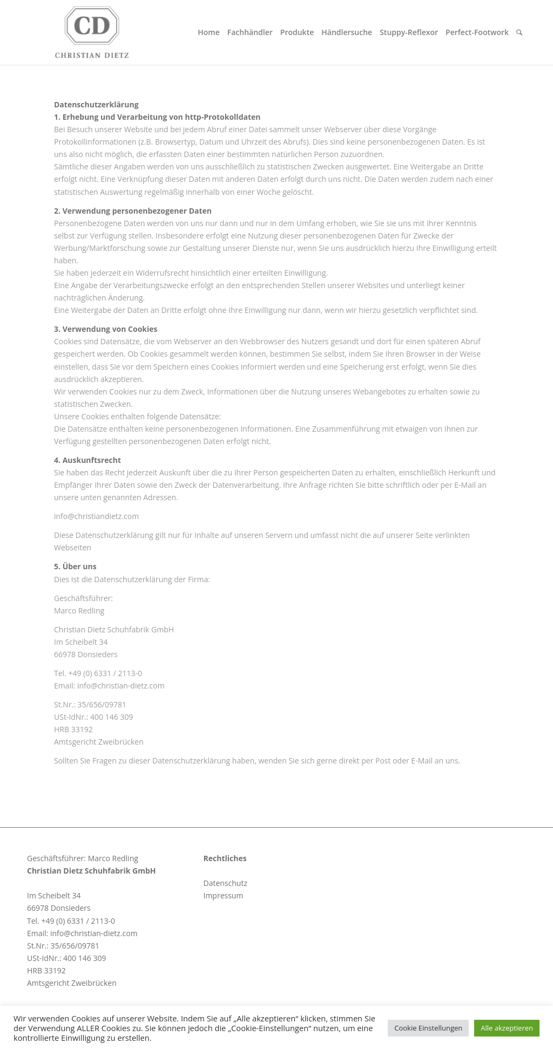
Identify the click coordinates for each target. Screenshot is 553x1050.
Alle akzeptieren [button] (507, 1028)
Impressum (223, 895)
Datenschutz (225, 883)
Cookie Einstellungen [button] (428, 1028)
